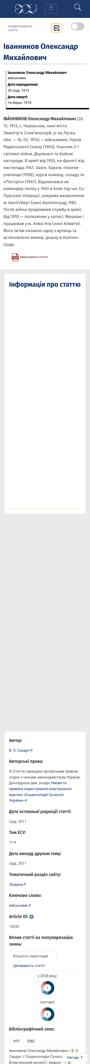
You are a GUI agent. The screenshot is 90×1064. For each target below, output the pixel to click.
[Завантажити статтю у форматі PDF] (30, 257)
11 (11, 842)
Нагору (75, 1057)
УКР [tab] (16, 1041)
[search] (77, 5)
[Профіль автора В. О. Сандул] (21, 750)
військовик (18, 905)
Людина (16, 884)
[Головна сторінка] (26, 8)
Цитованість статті (29, 966)
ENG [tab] (30, 1041)
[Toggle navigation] (51, 8)
